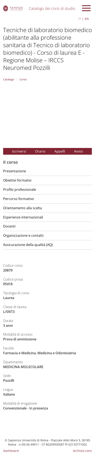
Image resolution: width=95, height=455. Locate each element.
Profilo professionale (19, 189)
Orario (40, 151)
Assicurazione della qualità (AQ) (28, 244)
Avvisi (78, 151)
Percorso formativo (18, 198)
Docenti (9, 226)
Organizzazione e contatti (23, 235)
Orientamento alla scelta (22, 208)
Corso (23, 79)
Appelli (59, 151)
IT (79, 19)
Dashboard (11, 451)
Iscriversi (19, 151)
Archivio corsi (82, 451)
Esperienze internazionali (23, 217)
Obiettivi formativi (17, 180)
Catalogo (8, 79)
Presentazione (14, 171)
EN (87, 19)
